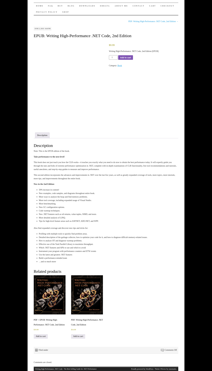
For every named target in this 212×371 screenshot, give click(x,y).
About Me (121, 6)
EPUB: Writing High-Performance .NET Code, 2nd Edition (83, 35)
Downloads (87, 6)
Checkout (167, 6)
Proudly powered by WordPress (142, 369)
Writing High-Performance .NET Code (49, 369)
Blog (71, 6)
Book (119, 65)
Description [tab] (42, 135)
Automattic (172, 369)
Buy (60, 6)
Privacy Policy (47, 12)
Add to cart (125, 57)
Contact (139, 6)
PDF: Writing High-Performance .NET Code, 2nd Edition (153, 21)
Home (39, 6)
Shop (65, 12)
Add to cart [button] (41, 336)
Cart (152, 6)
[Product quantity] (113, 57)
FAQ (50, 6)
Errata (105, 6)
